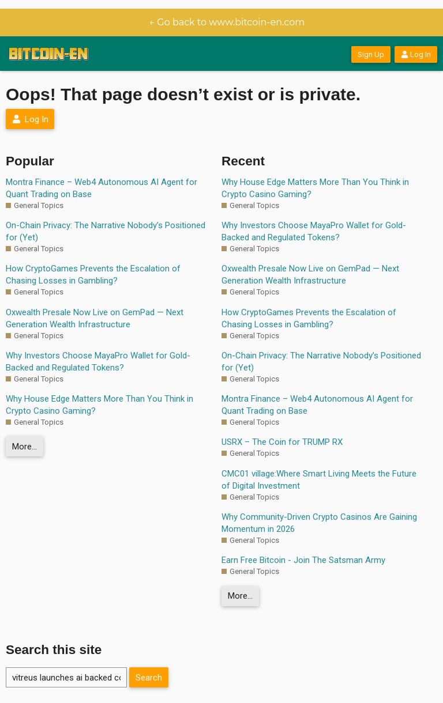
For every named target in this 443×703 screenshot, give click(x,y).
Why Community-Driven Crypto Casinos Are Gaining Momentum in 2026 (319, 523)
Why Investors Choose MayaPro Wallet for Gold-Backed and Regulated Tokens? (98, 361)
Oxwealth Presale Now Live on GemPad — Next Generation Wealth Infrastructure (94, 318)
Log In (416, 54)
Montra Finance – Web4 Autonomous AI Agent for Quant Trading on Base (101, 188)
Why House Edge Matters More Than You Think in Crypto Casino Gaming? (99, 405)
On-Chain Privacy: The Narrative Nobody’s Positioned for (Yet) (105, 231)
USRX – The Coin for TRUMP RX (282, 442)
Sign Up (371, 54)
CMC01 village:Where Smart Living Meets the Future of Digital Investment (319, 479)
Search (149, 677)
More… (24, 446)
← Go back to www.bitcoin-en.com (227, 22)
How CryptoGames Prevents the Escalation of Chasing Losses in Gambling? (93, 274)
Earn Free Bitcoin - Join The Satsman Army (303, 560)
